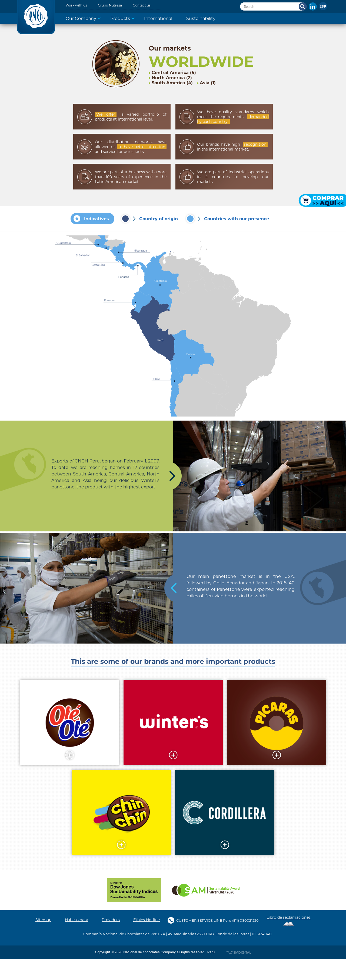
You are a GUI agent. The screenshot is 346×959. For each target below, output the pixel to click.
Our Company (81, 18)
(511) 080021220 (245, 920)
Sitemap (43, 919)
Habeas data (76, 919)
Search (303, 6)
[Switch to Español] (323, 6)
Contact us (142, 5)
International (158, 18)
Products (120, 18)
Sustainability (200, 18)
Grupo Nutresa (110, 5)
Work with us (76, 5)
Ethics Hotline (146, 919)
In (313, 6)
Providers (111, 919)
